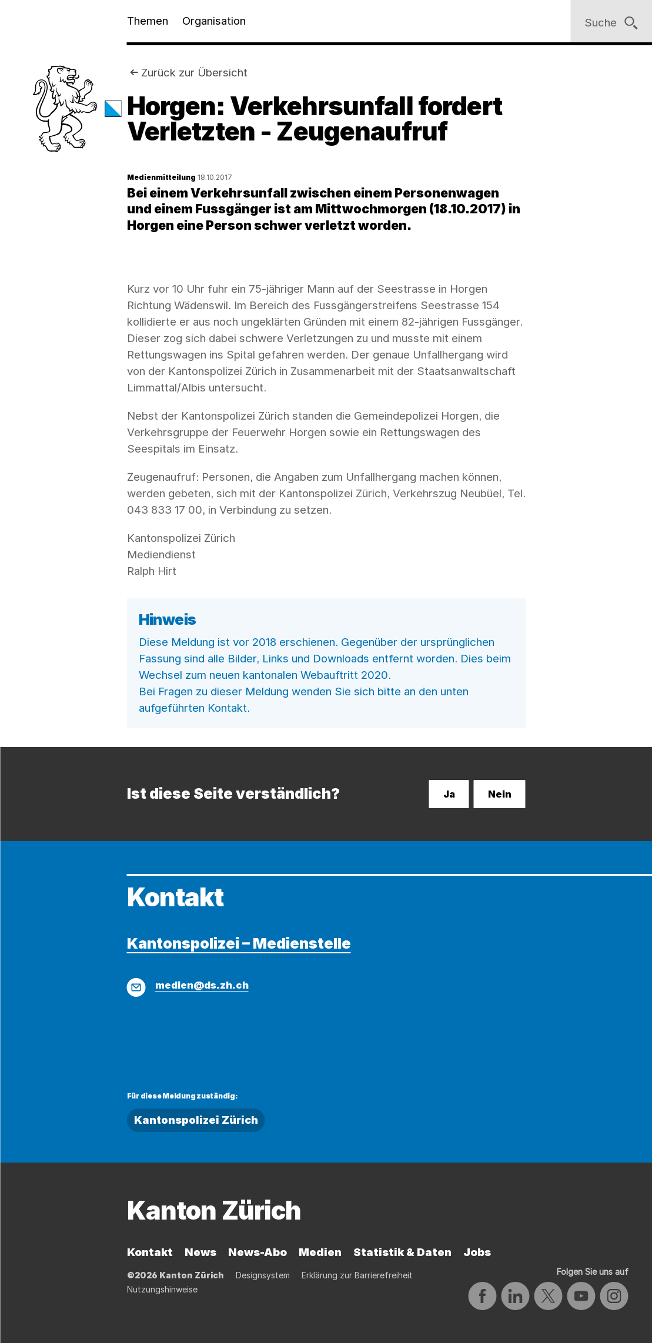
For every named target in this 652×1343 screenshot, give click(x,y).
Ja (449, 794)
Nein (499, 794)
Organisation (214, 21)
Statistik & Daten (402, 1252)
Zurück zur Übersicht (194, 72)
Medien (320, 1252)
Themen (147, 21)
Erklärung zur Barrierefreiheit (357, 1275)
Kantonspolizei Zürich (196, 1120)
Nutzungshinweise (162, 1289)
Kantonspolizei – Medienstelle (239, 943)
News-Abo (257, 1252)
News (200, 1252)
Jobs (477, 1252)
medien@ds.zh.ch (202, 985)
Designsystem (263, 1275)
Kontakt (150, 1252)
